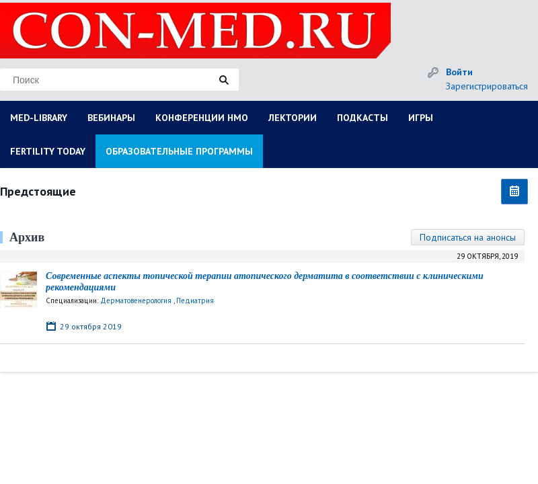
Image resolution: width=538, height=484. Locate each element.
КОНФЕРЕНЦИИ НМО (201, 118)
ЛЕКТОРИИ (292, 118)
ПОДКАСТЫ (362, 118)
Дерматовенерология (135, 300)
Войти (459, 72)
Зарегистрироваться (487, 86)
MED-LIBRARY (38, 118)
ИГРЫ (420, 118)
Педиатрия (195, 300)
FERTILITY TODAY (47, 151)
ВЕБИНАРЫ (111, 118)
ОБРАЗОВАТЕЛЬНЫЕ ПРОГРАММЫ (179, 151)
